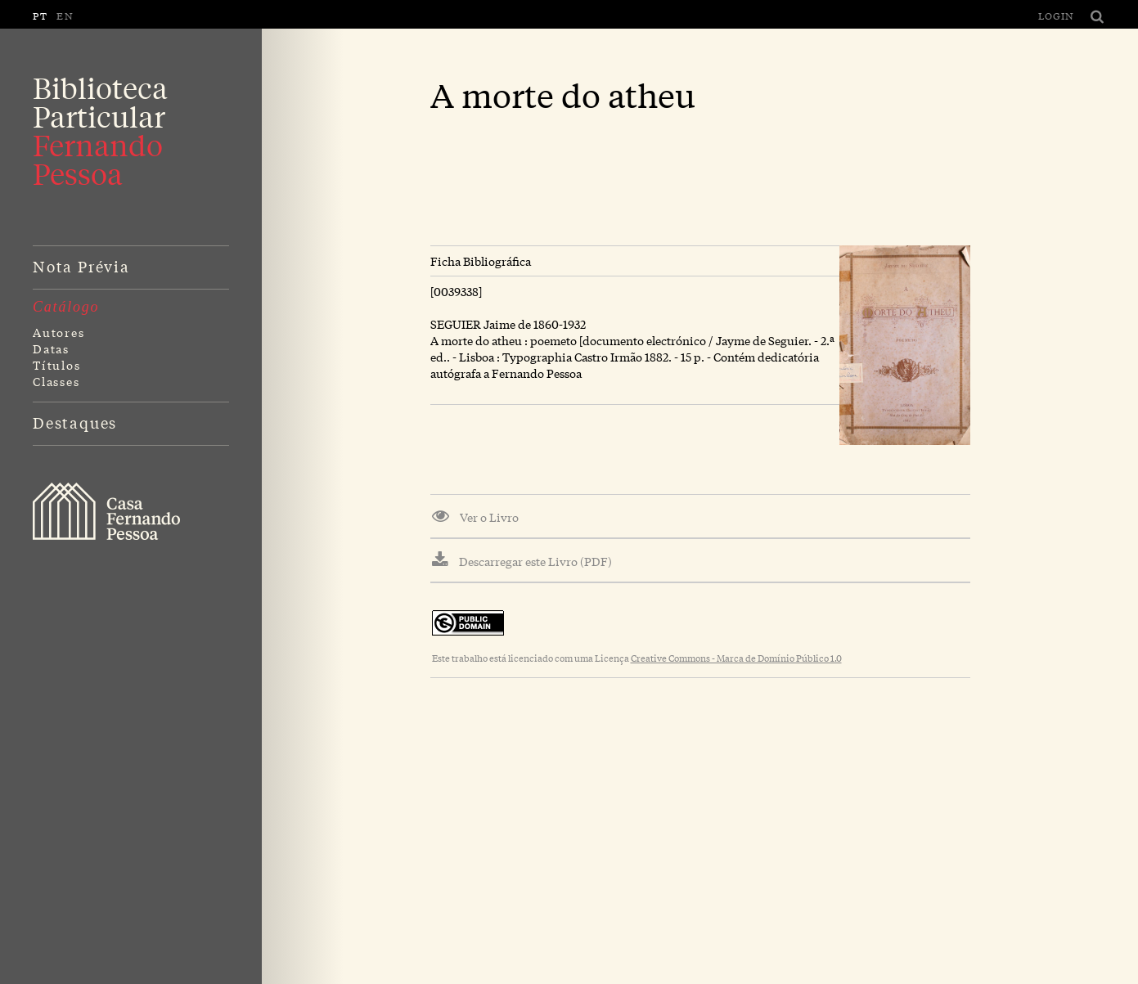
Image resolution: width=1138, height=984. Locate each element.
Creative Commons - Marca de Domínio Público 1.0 (736, 657)
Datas (51, 348)
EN (65, 15)
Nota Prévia (81, 265)
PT (40, 15)
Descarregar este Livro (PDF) (522, 560)
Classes (56, 381)
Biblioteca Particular (100, 131)
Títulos (57, 365)
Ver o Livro (475, 516)
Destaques (75, 422)
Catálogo (66, 307)
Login (1056, 15)
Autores (59, 332)
